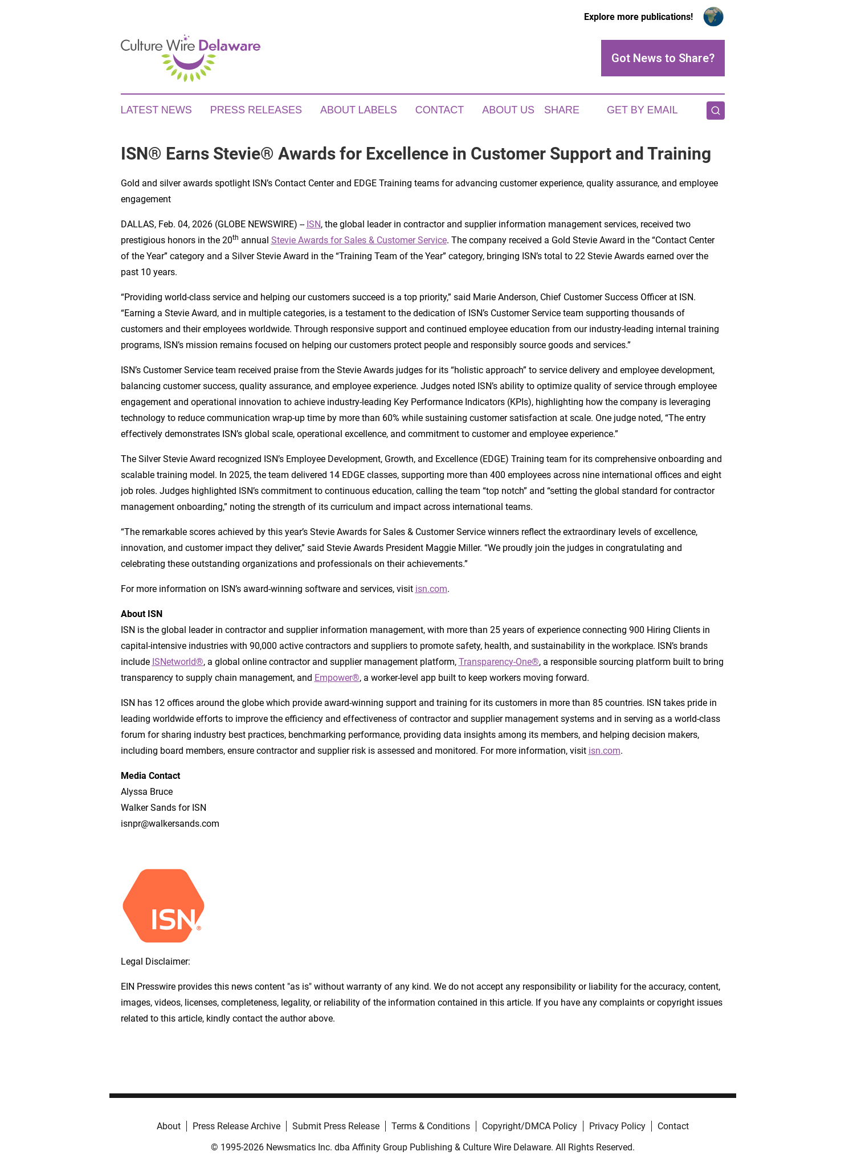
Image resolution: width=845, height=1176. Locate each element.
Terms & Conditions (430, 1126)
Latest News (156, 110)
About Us (508, 110)
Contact (439, 110)
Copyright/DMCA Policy (529, 1126)
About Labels (358, 110)
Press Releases (256, 110)
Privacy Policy (617, 1126)
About (169, 1126)
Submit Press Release (335, 1126)
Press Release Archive (236, 1126)
